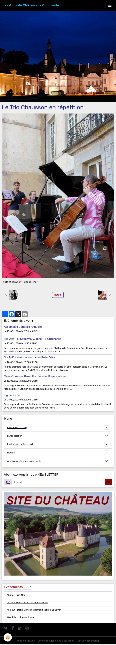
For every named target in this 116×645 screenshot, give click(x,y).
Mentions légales (26, 641)
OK (108, 482)
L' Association (14, 436)
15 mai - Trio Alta (16, 595)
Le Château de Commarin (20, 444)
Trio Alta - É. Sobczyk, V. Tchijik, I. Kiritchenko (32, 339)
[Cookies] (8, 637)
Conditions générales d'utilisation (56, 641)
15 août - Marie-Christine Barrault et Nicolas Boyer (34, 610)
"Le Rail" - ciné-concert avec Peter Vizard (30, 357)
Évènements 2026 (17, 427)
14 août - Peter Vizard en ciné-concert (27, 602)
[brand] (31, 5)
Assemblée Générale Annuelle (23, 326)
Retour (58, 295)
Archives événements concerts (24, 461)
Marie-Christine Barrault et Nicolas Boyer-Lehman (35, 376)
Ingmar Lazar (12, 395)
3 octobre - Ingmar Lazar (20, 617)
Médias (11, 452)
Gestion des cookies (88, 641)
